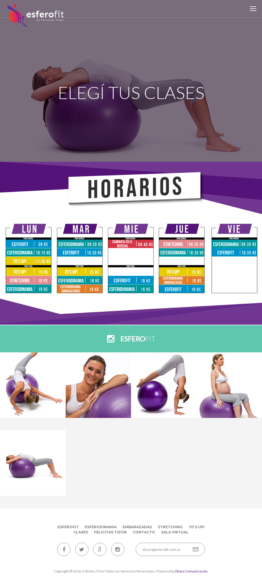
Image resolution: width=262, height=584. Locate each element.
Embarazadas (137, 527)
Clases (80, 532)
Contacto (144, 532)
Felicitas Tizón (110, 532)
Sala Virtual (175, 532)
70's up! (197, 527)
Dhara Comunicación (191, 571)
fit (137, 339)
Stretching (170, 527)
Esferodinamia (101, 527)
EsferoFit (68, 527)
